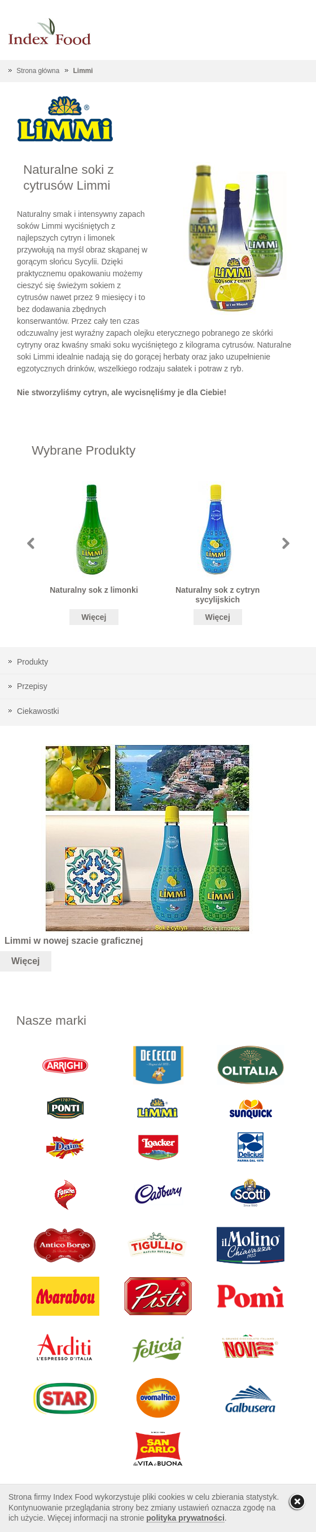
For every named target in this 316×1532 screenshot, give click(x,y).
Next (285, 543)
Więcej (93, 617)
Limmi (83, 71)
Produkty (32, 661)
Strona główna (37, 71)
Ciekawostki (38, 711)
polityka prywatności (185, 1517)
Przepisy (32, 686)
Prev (30, 543)
